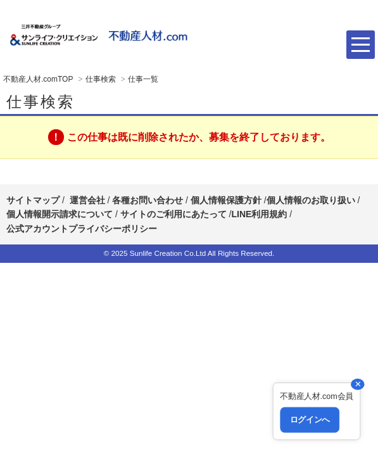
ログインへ (309, 419)
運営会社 (87, 200)
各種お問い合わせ (147, 200)
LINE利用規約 (259, 214)
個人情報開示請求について (59, 214)
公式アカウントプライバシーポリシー (81, 229)
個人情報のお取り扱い (312, 200)
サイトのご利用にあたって (173, 214)
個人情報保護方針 (226, 200)
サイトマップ (33, 200)
